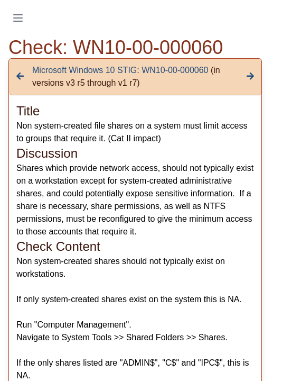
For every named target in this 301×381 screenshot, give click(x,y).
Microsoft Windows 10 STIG (84, 70)
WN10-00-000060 (175, 70)
